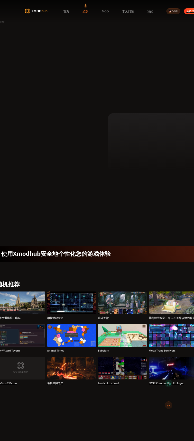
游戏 (85, 11)
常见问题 (128, 11)
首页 (66, 11)
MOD (105, 11)
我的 (150, 11)
